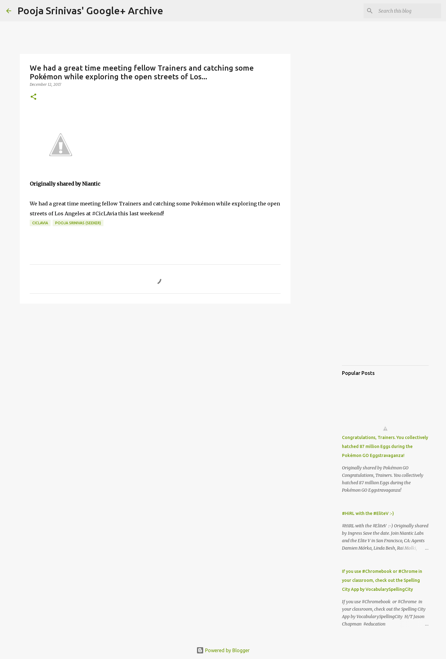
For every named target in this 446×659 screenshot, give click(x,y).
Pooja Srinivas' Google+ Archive (90, 10)
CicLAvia (40, 223)
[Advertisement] (155, 356)
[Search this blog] (408, 10)
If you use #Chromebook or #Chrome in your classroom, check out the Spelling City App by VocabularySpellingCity (382, 580)
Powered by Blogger (223, 650)
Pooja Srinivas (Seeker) (78, 223)
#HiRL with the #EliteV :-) (368, 513)
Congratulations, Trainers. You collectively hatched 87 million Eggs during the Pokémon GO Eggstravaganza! (385, 446)
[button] (33, 97)
